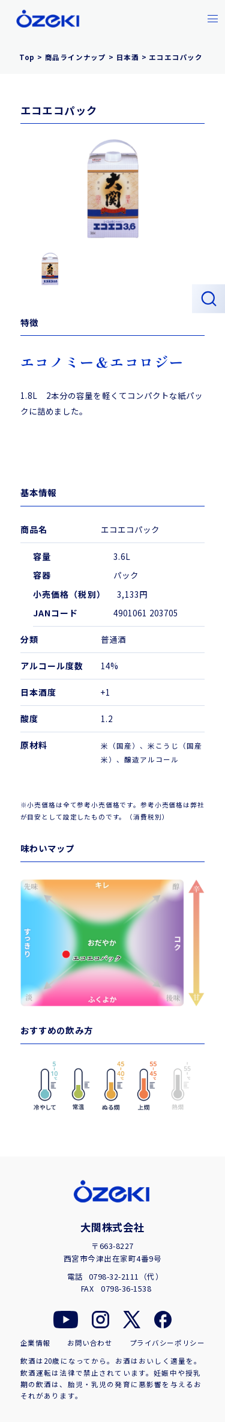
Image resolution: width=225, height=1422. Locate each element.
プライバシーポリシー (167, 1343)
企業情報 (35, 1343)
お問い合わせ (89, 1343)
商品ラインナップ (75, 57)
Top (27, 57)
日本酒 (127, 57)
